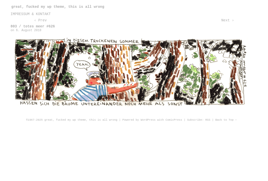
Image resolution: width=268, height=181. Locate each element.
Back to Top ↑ (226, 119)
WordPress (148, 119)
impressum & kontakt (31, 14)
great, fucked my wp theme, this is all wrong (57, 7)
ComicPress (173, 119)
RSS (207, 119)
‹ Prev (40, 20)
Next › (227, 20)
